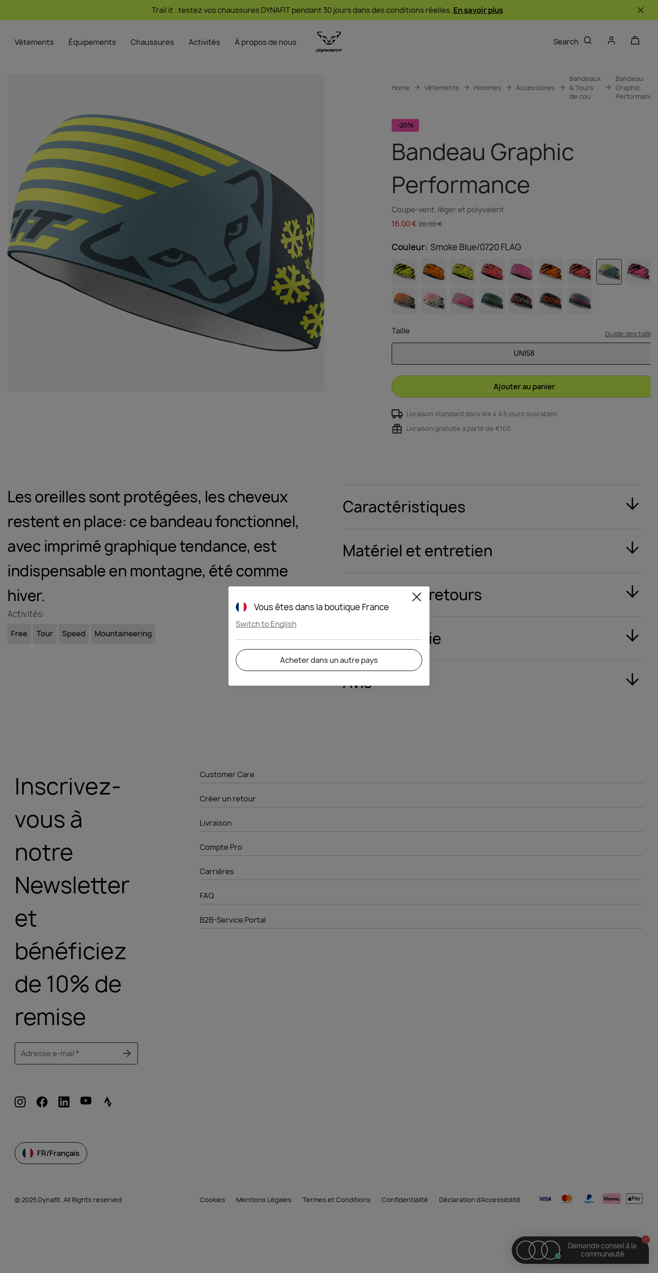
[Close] (417, 598)
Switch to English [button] (266, 623)
